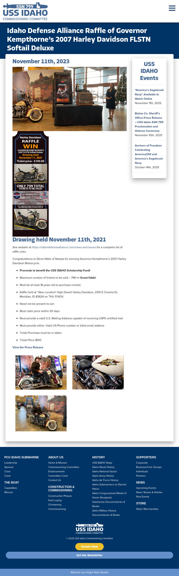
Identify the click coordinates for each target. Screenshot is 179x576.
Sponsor (9, 467)
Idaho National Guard (104, 471)
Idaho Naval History (103, 467)
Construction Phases (60, 496)
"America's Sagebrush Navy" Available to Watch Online (149, 94)
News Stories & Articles (149, 492)
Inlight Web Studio (96, 572)
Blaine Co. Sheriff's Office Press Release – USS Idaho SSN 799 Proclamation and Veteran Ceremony (149, 122)
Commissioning (57, 509)
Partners (141, 476)
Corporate (142, 463)
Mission (8, 492)
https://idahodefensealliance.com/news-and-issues (64, 247)
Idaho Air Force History (105, 480)
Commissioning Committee (63, 467)
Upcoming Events (146, 488)
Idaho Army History (103, 476)
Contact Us (54, 480)
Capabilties (10, 488)
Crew (7, 471)
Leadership (10, 463)
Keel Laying (55, 500)
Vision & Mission (57, 463)
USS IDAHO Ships (102, 463)
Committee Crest (58, 476)
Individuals (142, 471)
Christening (54, 505)
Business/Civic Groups (149, 467)
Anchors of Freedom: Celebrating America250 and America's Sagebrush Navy (149, 154)
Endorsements (56, 471)
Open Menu (172, 8)
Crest (7, 476)
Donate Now (89, 546)
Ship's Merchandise (147, 509)
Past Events (142, 497)
